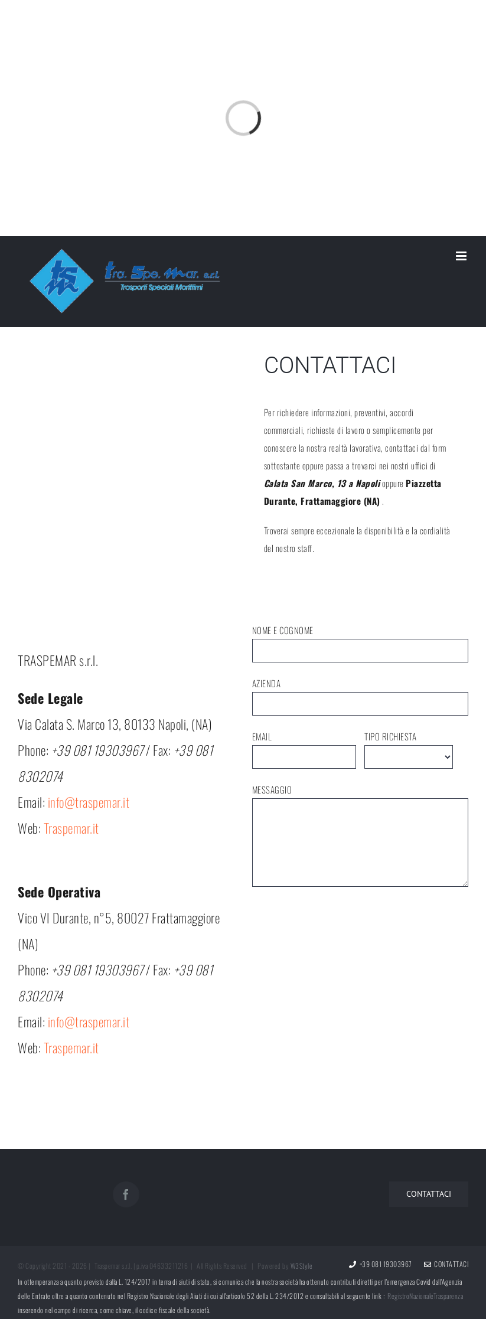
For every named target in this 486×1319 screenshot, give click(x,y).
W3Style (302, 1266)
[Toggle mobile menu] (462, 256)
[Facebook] (126, 1194)
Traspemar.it (71, 827)
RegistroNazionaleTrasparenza (425, 1296)
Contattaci (446, 1264)
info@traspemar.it (89, 801)
